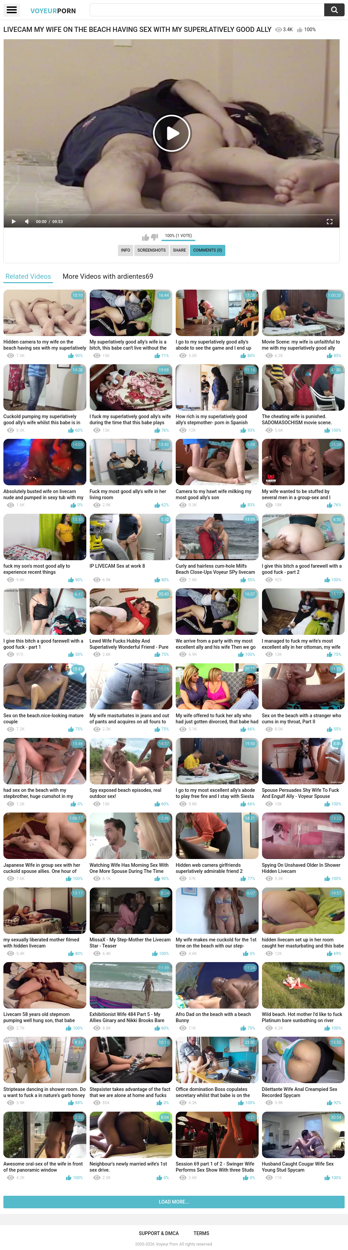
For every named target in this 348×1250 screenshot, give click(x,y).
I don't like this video (154, 237)
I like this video (145, 237)
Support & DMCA (158, 1233)
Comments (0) (207, 250)
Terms (201, 1233)
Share (179, 250)
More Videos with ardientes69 (108, 276)
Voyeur (53, 10)
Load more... (174, 1202)
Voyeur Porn (167, 1244)
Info (125, 250)
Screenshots (152, 250)
